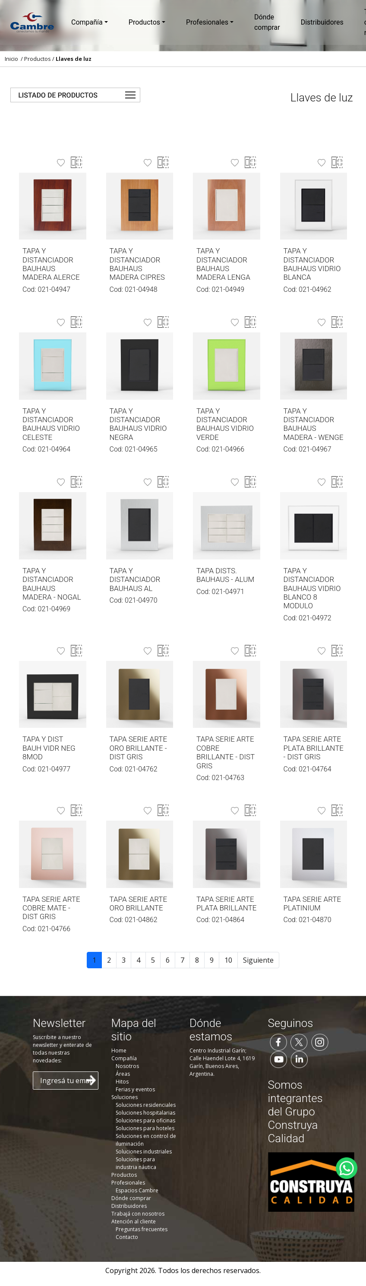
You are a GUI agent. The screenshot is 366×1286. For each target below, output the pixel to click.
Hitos (122, 1081)
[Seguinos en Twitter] (299, 1041)
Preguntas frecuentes (141, 1229)
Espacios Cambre (137, 1190)
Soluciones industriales (144, 1151)
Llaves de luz (74, 59)
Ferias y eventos (135, 1089)
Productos (37, 59)
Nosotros (127, 1066)
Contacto (127, 1237)
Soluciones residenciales (146, 1105)
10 (228, 960)
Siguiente (258, 960)
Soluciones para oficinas (145, 1120)
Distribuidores (129, 1206)
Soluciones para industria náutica (136, 1163)
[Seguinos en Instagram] (319, 1041)
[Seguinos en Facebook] (278, 1041)
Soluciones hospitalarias (145, 1112)
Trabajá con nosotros (137, 1213)
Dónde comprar (131, 1198)
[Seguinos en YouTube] (278, 1058)
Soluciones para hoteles (145, 1128)
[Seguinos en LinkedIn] (299, 1058)
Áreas (123, 1073)
